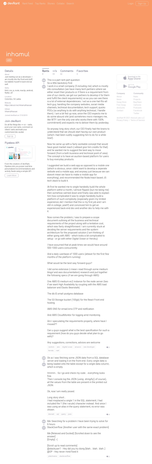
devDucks (121, 108)
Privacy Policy (122, 120)
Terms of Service (138, 120)
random (51, 347)
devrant (51, 414)
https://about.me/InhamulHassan (18, 105)
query (63, 414)
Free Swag (121, 105)
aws (58, 347)
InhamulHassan (11, 111)
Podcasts (138, 108)
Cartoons (137, 105)
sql (57, 414)
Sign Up (142, 3)
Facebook (138, 110)
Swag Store (121, 102)
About (119, 96)
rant (57, 351)
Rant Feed (27, 3)
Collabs (60, 3)
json (70, 414)
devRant (120, 118)
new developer (89, 347)
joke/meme (52, 456)
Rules (136, 96)
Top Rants (40, 3)
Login (131, 3)
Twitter (136, 113)
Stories (51, 3)
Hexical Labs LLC (138, 118)
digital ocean (67, 347)
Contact (120, 110)
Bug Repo (138, 102)
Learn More (11, 175)
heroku (51, 351)
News (119, 99)
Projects (137, 99)
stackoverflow (64, 456)
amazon (78, 347)
